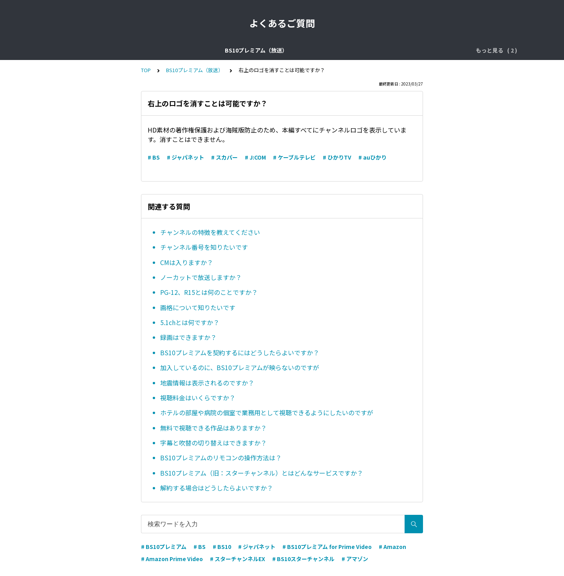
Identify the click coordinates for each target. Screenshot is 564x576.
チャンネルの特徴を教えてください (210, 232)
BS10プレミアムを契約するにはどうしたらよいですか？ (239, 352)
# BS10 (222, 547)
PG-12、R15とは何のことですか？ (209, 292)
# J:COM (255, 157)
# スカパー (224, 157)
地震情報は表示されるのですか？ (207, 382)
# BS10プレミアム (163, 547)
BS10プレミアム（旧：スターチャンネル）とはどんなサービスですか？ (261, 473)
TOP (146, 70)
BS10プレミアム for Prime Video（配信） (380, 50)
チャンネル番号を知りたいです (204, 247)
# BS (154, 157)
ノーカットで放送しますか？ (201, 277)
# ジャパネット (185, 157)
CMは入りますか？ (186, 262)
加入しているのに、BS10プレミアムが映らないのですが (239, 367)
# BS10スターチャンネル (303, 559)
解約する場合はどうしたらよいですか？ (216, 487)
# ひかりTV (337, 157)
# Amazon (392, 547)
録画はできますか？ (188, 337)
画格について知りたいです (197, 307)
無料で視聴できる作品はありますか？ (213, 427)
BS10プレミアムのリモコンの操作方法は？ (221, 457)
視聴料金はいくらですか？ (197, 397)
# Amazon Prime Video (172, 559)
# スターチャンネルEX (237, 559)
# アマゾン (355, 559)
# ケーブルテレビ (294, 157)
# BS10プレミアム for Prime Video (327, 547)
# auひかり (372, 157)
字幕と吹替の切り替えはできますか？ (213, 442)
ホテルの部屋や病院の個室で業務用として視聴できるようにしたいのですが (266, 412)
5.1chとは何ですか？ (189, 322)
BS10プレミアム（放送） (151, 50)
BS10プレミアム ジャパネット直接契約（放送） (254, 50)
